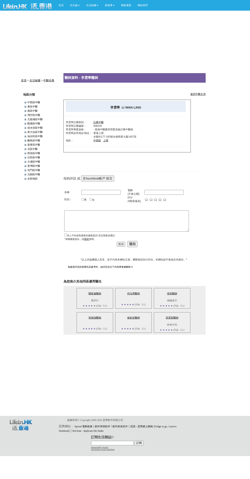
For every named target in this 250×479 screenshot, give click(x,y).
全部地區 (32, 178)
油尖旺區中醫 (35, 136)
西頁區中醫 (33, 153)
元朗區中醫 (33, 174)
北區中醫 (32, 149)
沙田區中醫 (33, 157)
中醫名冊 (48, 80)
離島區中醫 (33, 140)
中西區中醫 (33, 102)
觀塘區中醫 (33, 123)
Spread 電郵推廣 (83, 426)
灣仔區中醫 (33, 115)
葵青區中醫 (33, 144)
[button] (75, 5)
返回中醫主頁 (198, 94)
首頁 (61, 5)
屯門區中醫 (33, 170)
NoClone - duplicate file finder (88, 430)
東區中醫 (32, 106)
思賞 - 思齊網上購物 (141, 426)
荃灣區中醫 (33, 165)
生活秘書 (35, 80)
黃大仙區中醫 (35, 132)
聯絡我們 (143, 5)
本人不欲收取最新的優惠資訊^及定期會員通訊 (91, 235)
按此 (86, 239)
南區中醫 (32, 110)
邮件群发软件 (120, 426)
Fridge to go (160, 426)
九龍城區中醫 (35, 119)
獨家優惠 (126, 5)
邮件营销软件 (102, 426)
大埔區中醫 (33, 161)
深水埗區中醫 (35, 127)
